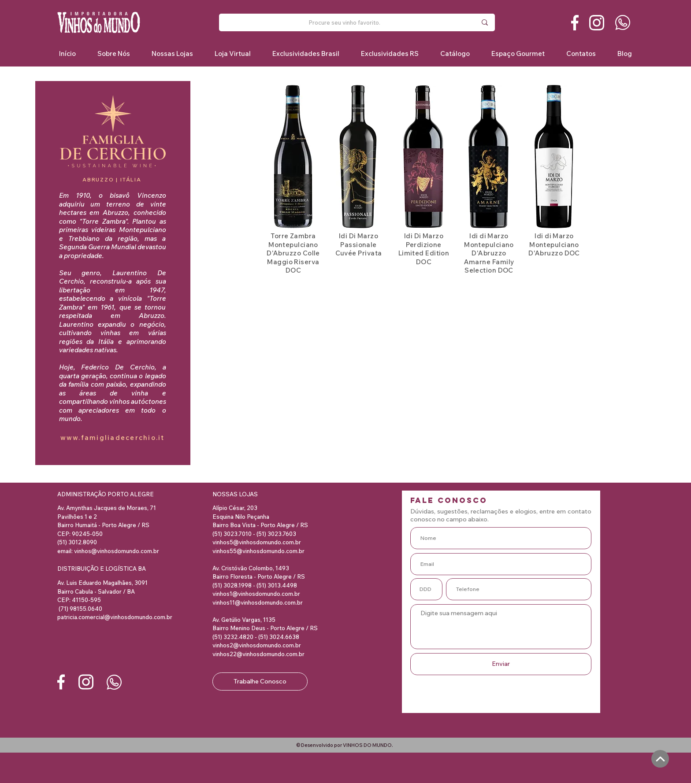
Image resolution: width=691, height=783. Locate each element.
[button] (305, 53)
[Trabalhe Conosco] (260, 681)
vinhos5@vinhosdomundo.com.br (256, 542)
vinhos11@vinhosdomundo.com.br (257, 602)
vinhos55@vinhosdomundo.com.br (258, 550)
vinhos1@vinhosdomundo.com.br (256, 593)
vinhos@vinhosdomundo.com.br (116, 550)
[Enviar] (500, 664)
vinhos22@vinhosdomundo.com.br (258, 653)
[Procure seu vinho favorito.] (344, 22)
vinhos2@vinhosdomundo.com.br (256, 645)
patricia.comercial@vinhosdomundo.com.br (114, 616)
